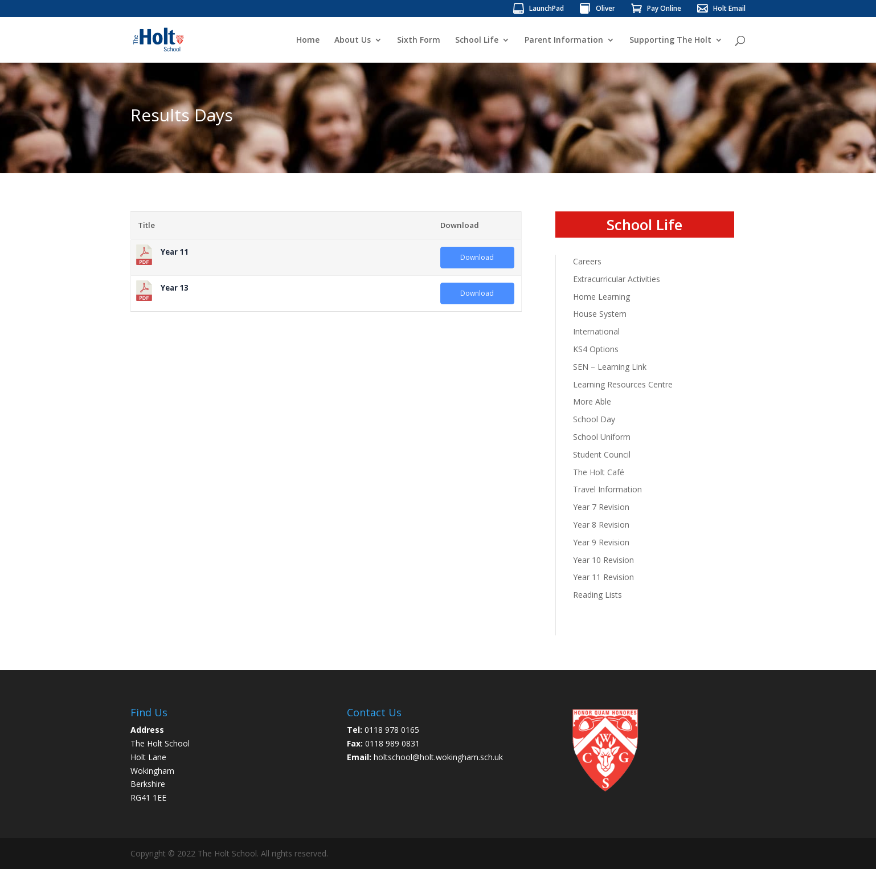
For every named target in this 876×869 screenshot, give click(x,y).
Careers (587, 261)
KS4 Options (596, 349)
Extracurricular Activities (616, 279)
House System (600, 313)
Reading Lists (597, 594)
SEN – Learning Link (609, 366)
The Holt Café (598, 472)
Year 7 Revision (601, 506)
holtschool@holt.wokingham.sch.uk (438, 757)
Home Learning (601, 296)
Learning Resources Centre (623, 384)
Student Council (602, 454)
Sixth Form (418, 40)
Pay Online (664, 9)
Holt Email (729, 9)
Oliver (605, 9)
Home (308, 40)
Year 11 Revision (603, 577)
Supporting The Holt (670, 40)
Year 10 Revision (603, 559)
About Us (352, 40)
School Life (476, 40)
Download (477, 257)
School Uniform (602, 436)
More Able (592, 401)
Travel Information (607, 489)
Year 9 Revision (601, 542)
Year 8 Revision (601, 524)
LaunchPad (546, 9)
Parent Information (564, 40)
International (596, 331)
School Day (594, 419)
